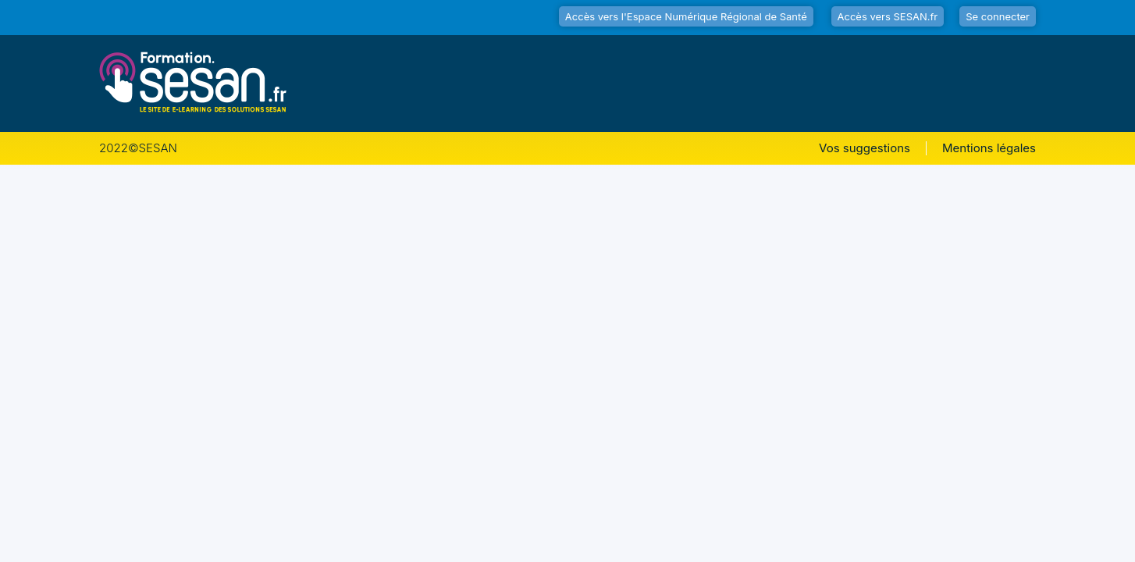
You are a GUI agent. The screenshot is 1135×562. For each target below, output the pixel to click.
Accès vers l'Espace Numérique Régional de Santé (686, 16)
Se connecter (998, 16)
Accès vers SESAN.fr (888, 16)
